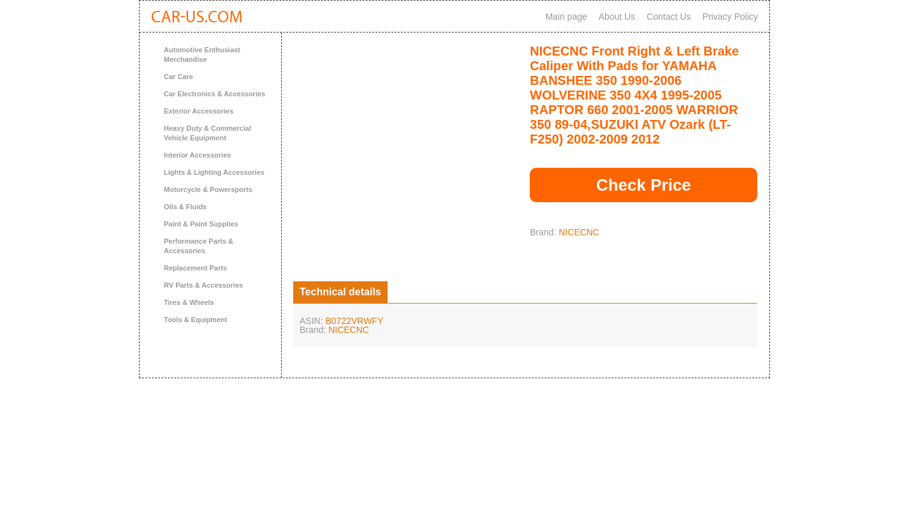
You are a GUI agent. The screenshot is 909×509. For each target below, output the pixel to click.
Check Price (643, 185)
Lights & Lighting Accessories (214, 172)
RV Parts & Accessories (203, 285)
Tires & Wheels (189, 302)
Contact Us (669, 16)
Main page (566, 16)
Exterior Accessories (198, 111)
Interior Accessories (197, 155)
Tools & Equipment (195, 319)
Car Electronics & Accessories (214, 94)
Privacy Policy (730, 16)
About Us (617, 16)
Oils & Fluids (185, 206)
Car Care (178, 76)
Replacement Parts (195, 268)
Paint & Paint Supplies (201, 224)
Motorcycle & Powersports (208, 189)
